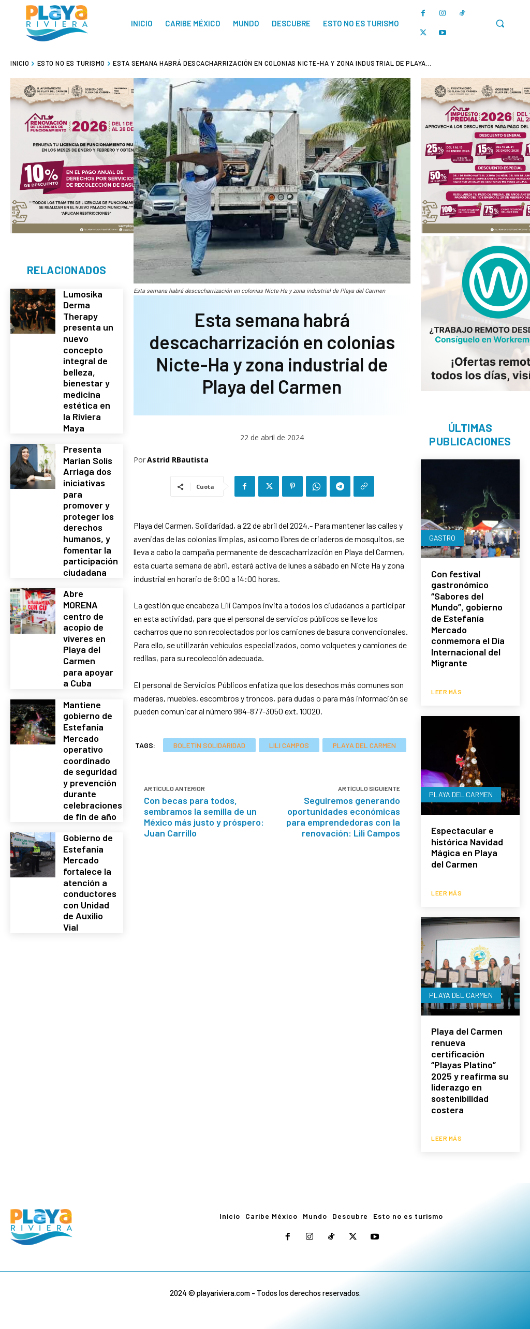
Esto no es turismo (71, 63)
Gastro (442, 538)
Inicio (19, 63)
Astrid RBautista (178, 460)
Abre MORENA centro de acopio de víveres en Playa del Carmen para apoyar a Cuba (88, 587)
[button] (500, 23)
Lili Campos (289, 745)
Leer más (446, 691)
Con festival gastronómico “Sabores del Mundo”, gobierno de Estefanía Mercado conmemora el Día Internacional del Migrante (468, 619)
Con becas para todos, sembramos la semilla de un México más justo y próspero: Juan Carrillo (204, 817)
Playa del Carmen (364, 745)
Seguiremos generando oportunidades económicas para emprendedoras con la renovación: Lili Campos (343, 817)
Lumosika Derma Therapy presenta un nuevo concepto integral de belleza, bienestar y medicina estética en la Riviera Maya (89, 348)
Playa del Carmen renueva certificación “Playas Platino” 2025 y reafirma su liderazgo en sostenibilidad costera (469, 1068)
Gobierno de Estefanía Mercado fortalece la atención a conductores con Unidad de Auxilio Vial (88, 797)
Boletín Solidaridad (209, 745)
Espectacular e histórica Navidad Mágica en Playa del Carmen (467, 846)
